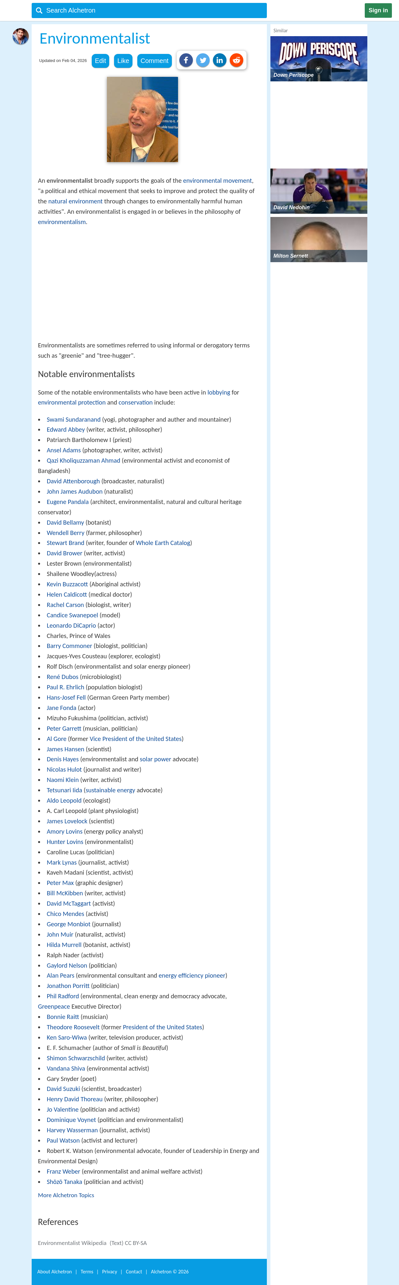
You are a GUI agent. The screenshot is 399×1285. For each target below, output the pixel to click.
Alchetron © (170, 1272)
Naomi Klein (63, 780)
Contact (134, 1272)
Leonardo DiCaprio (71, 625)
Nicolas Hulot (64, 769)
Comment (155, 60)
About (54, 1272)
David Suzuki (63, 1089)
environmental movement (217, 180)
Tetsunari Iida (64, 790)
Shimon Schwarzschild (76, 1058)
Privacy (109, 1272)
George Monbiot (68, 924)
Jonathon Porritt (68, 986)
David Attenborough (73, 481)
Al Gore (57, 739)
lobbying (218, 392)
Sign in (378, 10)
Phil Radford (63, 996)
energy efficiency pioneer (192, 975)
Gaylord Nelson (67, 965)
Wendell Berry (66, 533)
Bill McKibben (65, 893)
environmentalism (62, 222)
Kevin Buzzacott (67, 584)
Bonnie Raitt (63, 1017)
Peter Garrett (64, 728)
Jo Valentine (63, 1109)
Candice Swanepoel (72, 615)
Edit (100, 60)
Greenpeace (54, 1006)
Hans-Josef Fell (66, 697)
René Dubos (63, 677)
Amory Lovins (65, 831)
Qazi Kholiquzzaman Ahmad (84, 460)
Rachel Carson (65, 605)
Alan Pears (60, 975)
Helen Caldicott (67, 594)
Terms (87, 1272)
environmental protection (72, 402)
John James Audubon (75, 491)
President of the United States (162, 1027)
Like (123, 60)
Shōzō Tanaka (64, 1182)
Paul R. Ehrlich (65, 687)
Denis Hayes (63, 759)
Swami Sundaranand (74, 419)
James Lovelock (67, 821)
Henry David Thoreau (75, 1099)
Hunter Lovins (65, 842)
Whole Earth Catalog (163, 543)
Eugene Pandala (68, 502)
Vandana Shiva (66, 1068)
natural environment (75, 201)
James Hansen (65, 749)
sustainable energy (110, 790)
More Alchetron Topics (66, 1195)
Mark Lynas (62, 862)
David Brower (64, 553)
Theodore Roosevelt (73, 1027)
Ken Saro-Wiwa (67, 1037)
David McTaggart (69, 903)
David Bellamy (65, 522)
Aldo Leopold (64, 800)
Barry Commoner (69, 646)
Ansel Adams (64, 450)
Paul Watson (63, 1140)
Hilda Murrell (64, 945)
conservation (136, 402)
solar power (155, 759)
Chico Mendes (65, 914)
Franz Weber (63, 1171)
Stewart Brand (66, 543)
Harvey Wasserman (72, 1130)
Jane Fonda (62, 708)
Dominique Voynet (71, 1120)
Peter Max (60, 883)
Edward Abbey (66, 429)
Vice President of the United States (136, 739)
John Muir (60, 934)
